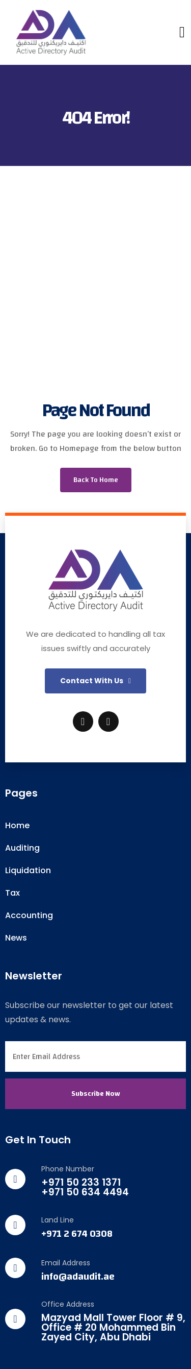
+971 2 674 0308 (77, 1234)
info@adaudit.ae (78, 1277)
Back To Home (95, 480)
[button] (95, 680)
